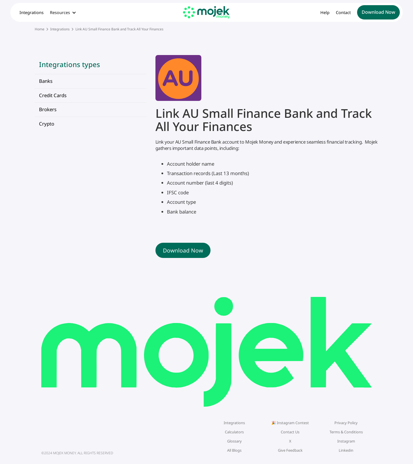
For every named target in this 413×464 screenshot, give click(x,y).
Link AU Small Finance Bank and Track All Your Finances (119, 29)
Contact (343, 12)
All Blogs (234, 450)
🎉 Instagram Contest (290, 422)
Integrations (32, 12)
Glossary (234, 441)
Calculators (234, 431)
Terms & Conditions (346, 431)
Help (325, 12)
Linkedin (346, 450)
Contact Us (290, 431)
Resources (60, 12)
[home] (206, 12)
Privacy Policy (346, 422)
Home (39, 29)
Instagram (346, 441)
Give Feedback (290, 450)
